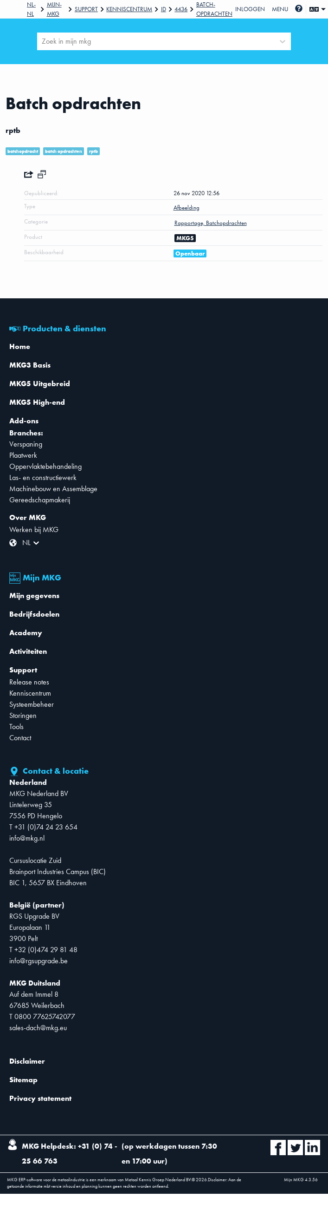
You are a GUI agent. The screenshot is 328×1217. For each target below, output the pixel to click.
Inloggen (250, 9)
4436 (180, 9)
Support (86, 9)
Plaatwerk (23, 455)
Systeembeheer (31, 704)
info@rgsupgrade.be (38, 961)
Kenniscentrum (129, 9)
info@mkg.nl (27, 838)
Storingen (23, 715)
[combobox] (43, 41)
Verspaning (25, 444)
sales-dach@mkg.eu (38, 1028)
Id (163, 9)
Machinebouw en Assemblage (53, 488)
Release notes (29, 682)
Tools (16, 726)
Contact (20, 738)
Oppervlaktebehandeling (45, 466)
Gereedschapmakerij (39, 500)
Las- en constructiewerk (43, 477)
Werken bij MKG (33, 529)
